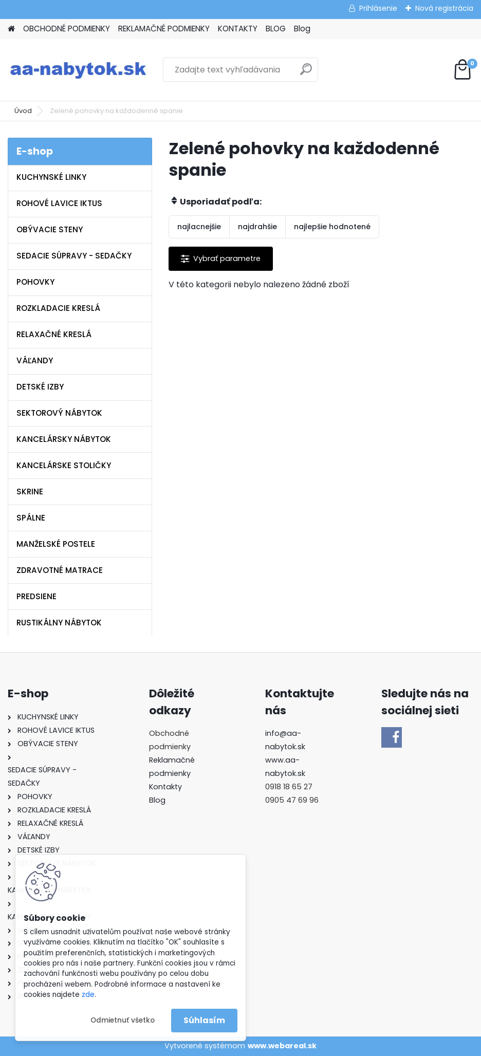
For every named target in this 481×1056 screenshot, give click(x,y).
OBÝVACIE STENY (49, 229)
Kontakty (165, 787)
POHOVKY (35, 281)
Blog (302, 28)
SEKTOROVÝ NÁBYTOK (59, 412)
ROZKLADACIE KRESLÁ (58, 308)
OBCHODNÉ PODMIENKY (66, 28)
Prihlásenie (378, 8)
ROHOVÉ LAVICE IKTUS (59, 203)
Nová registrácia (444, 8)
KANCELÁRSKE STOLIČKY (63, 465)
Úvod (23, 111)
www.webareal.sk (282, 1046)
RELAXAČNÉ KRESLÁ (53, 334)
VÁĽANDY (34, 360)
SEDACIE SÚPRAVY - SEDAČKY (74, 255)
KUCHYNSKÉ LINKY (51, 177)
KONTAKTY (237, 28)
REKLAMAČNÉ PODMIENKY (164, 28)
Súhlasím (204, 1020)
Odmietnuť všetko (122, 1020)
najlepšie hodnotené (332, 226)
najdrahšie (257, 226)
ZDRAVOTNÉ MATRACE (59, 570)
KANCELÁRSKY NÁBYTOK (63, 439)
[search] (306, 73)
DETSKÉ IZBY (40, 386)
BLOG (276, 28)
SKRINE (29, 491)
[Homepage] (11, 29)
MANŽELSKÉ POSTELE (55, 544)
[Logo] (78, 70)
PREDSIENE (36, 596)
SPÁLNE (30, 517)
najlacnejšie (199, 226)
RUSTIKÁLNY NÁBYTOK (59, 622)
